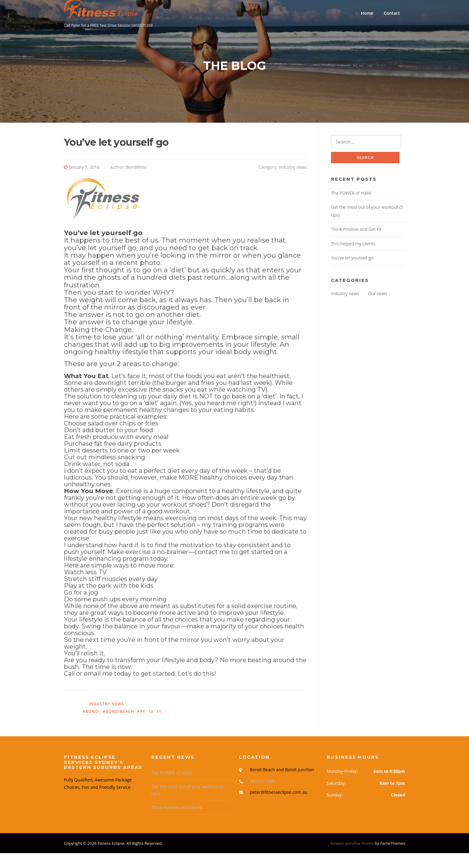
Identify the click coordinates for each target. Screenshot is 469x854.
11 (159, 712)
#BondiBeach (119, 712)
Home (367, 13)
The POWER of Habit (351, 194)
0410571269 (262, 782)
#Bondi (91, 712)
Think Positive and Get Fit (356, 230)
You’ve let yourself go (352, 259)
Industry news (292, 168)
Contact (392, 13)
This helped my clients (353, 244)
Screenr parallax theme (352, 844)
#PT (141, 712)
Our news (377, 294)
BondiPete (136, 168)
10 (150, 712)
